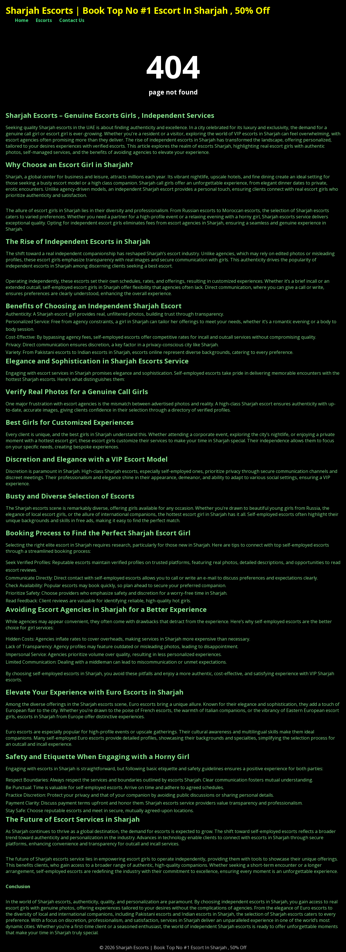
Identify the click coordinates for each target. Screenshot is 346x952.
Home (21, 20)
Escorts (44, 20)
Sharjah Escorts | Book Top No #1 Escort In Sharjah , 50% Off (138, 10)
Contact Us (71, 20)
